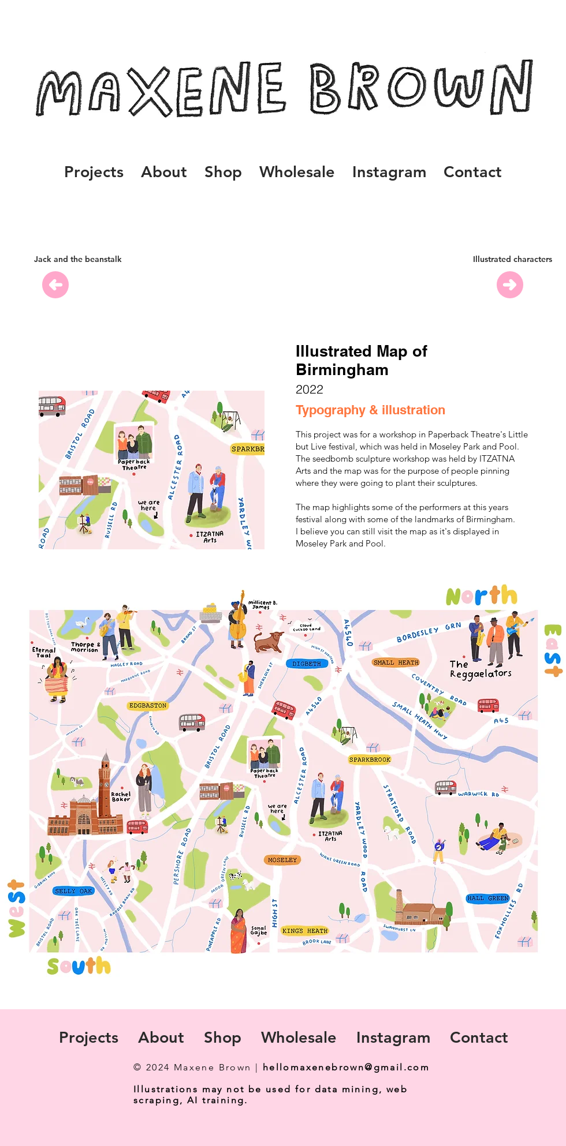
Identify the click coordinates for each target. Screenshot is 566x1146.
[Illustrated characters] (512, 259)
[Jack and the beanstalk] (78, 259)
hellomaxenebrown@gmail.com (346, 1067)
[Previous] (55, 284)
